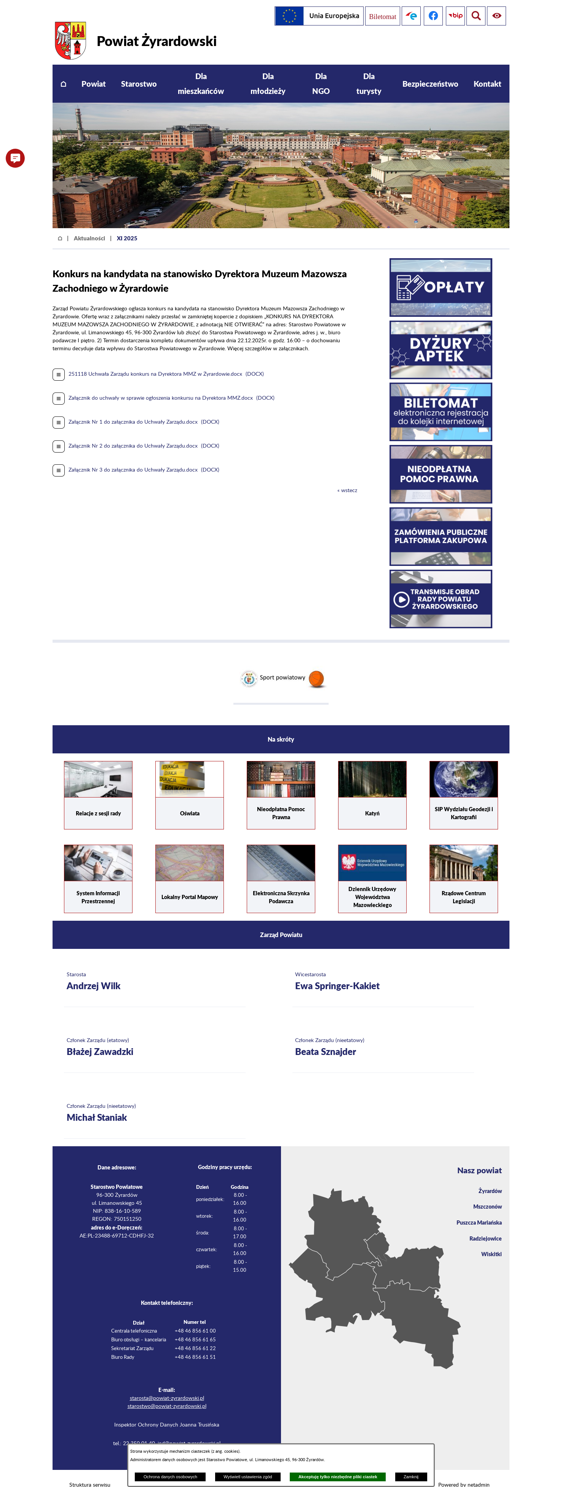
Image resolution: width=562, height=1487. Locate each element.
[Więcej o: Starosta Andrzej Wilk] (155, 968)
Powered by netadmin (464, 1471)
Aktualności (89, 224)
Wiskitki (490, 1244)
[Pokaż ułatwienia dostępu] (474, 15)
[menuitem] (63, 70)
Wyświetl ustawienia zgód (248, 1476)
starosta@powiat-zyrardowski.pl (167, 1384)
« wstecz (347, 477)
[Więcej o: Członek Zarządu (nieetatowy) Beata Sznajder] (383, 1034)
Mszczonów (486, 1194)
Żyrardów (488, 1177)
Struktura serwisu (89, 1471)
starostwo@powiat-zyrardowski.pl (167, 1392)
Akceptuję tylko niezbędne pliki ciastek (338, 1476)
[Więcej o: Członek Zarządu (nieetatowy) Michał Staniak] (155, 1099)
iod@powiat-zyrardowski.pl (189, 1430)
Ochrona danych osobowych (170, 1476)
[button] (15, 158)
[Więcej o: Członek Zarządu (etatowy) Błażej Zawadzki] (155, 1034)
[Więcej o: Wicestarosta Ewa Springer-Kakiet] (383, 968)
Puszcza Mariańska (476, 1211)
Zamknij (411, 1476)
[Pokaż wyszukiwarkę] (496, 15)
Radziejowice (484, 1227)
